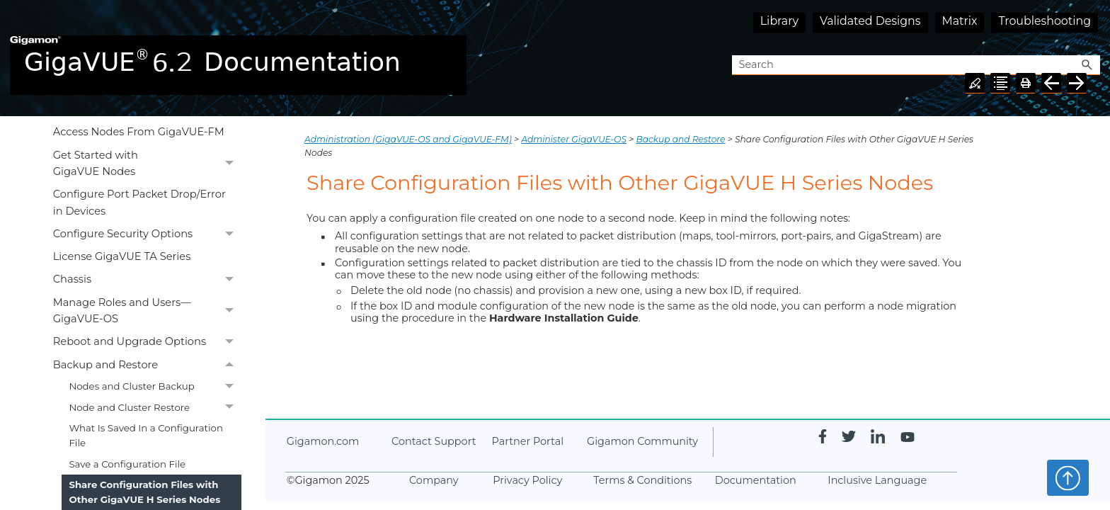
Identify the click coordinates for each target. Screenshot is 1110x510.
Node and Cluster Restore (155, 407)
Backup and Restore (147, 364)
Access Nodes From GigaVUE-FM (138, 131)
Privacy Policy (527, 480)
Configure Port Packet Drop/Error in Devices (139, 202)
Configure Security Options (147, 234)
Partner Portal (527, 441)
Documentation (755, 480)
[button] (1087, 65)
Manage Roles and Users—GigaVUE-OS (147, 311)
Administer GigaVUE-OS (573, 139)
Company (434, 480)
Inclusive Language (877, 480)
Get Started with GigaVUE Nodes (147, 163)
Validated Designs (870, 21)
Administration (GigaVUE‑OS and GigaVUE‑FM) (408, 139)
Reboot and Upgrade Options (147, 342)
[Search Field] (916, 65)
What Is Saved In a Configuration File (146, 435)
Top (1068, 477)
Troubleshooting (1044, 21)
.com (323, 441)
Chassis (147, 279)
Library (779, 21)
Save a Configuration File (127, 464)
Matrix (960, 21)
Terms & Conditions (642, 480)
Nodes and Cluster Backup (155, 386)
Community (642, 441)
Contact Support (433, 441)
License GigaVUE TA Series (122, 256)
